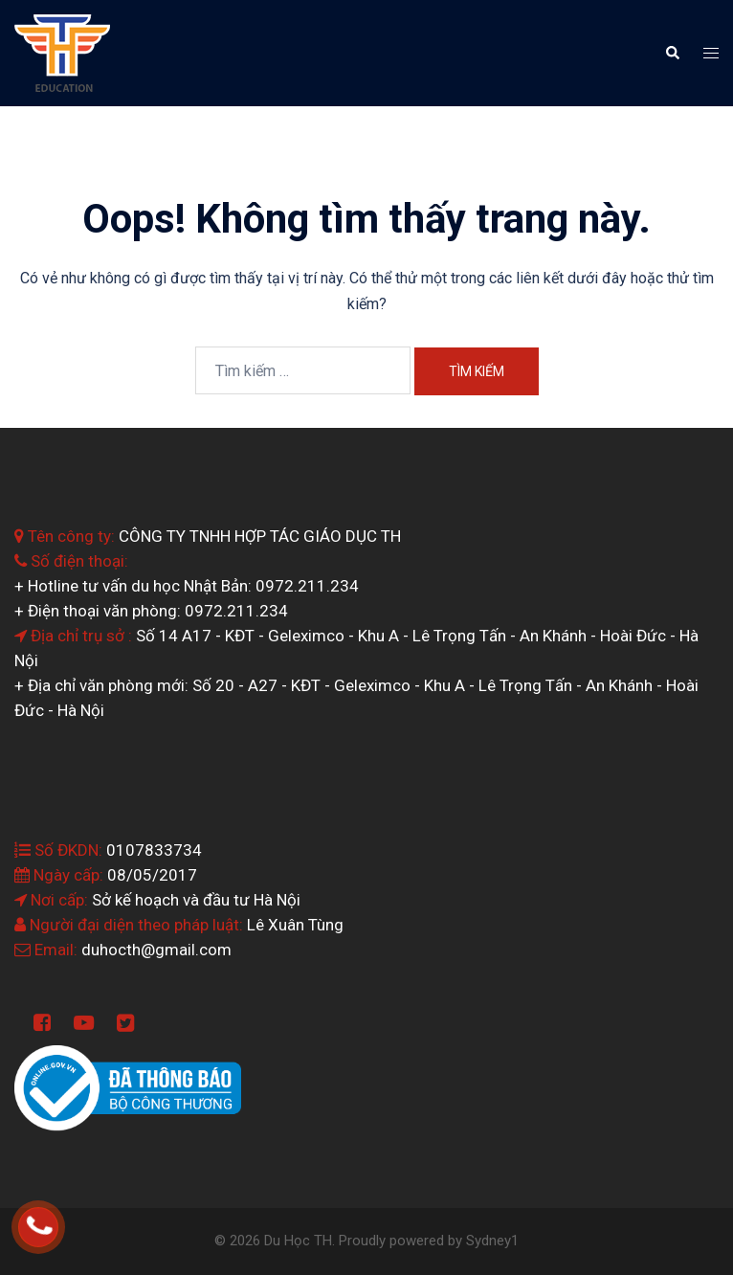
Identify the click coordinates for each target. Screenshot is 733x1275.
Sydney (488, 1240)
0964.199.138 (63, 1215)
